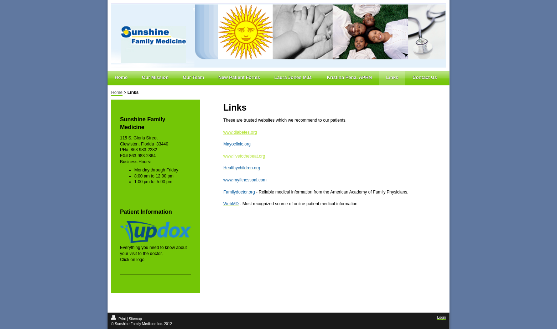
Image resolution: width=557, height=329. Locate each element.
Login (441, 317)
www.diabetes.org (240, 132)
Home (121, 77)
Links (392, 77)
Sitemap (135, 319)
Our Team (193, 77)
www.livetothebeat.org (244, 156)
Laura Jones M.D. (293, 77)
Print (119, 319)
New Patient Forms (239, 77)
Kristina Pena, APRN (349, 77)
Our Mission (155, 77)
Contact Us (424, 77)
